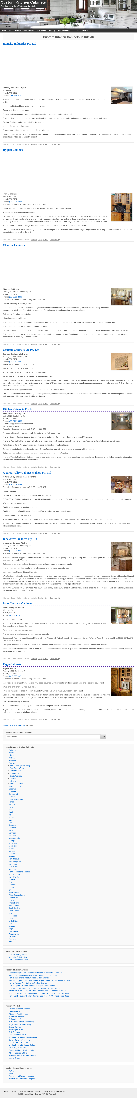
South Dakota (14, 911)
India (10, 815)
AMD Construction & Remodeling (21, 1022)
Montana (12, 851)
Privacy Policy (48, 1091)
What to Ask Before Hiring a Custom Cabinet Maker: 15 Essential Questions (37, 991)
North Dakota (14, 877)
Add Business (64, 30)
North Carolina (14, 874)
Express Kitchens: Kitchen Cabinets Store (24, 1056)
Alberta (11, 755)
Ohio (10, 882)
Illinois (11, 812)
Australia (34, 144)
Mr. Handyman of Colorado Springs (22, 1045)
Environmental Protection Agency (21, 1076)
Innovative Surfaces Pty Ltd (20, 538)
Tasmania (13, 779)
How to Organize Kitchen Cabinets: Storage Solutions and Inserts (33, 986)
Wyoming (12, 939)
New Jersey (13, 864)
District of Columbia (16, 799)
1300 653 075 (15, 95)
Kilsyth (40, 144)
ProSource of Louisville (17, 1035)
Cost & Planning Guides (18, 955)
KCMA (11, 1071)
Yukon (11, 942)
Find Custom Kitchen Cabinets (21, 30)
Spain (11, 913)
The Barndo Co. (15, 1012)
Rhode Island (14, 903)
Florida (11, 802)
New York (12, 869)
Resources (41, 30)
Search (85, 30)
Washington (13, 931)
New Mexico (13, 867)
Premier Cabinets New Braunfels (21, 1050)
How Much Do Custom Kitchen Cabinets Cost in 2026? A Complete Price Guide (39, 996)
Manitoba (12, 833)
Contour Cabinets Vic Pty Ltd (21, 349)
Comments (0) (55, 144)
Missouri (12, 849)
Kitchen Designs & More (18, 1053)
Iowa (10, 820)
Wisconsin (13, 937)
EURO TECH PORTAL (17, 1017)
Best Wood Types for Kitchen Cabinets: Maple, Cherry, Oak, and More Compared (39, 980)
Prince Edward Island (17, 895)
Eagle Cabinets (12, 664)
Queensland (14, 773)
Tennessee (13, 916)
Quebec (12, 900)
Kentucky (12, 825)
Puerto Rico (13, 898)
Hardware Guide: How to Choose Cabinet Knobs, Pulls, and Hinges (34, 988)
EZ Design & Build (16, 1030)
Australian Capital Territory (20, 766)
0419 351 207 (15, 615)
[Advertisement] (68, 66)
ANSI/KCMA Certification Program (22, 1079)
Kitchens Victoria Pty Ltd (18, 409)
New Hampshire (15, 861)
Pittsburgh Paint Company (19, 1014)
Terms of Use (60, 1091)
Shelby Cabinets (15, 1027)
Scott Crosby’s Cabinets (17, 603)
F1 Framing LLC (15, 1019)
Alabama (12, 750)
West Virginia (14, 934)
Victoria (45, 144)
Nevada (12, 856)
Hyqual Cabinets (13, 149)
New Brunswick (14, 859)
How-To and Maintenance (18, 960)
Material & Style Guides (18, 957)
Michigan (12, 841)
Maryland (12, 836)
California (12, 789)
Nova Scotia (13, 880)
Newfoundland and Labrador (19, 872)
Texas (11, 918)
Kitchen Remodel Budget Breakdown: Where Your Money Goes (33, 975)
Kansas (11, 823)
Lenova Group (14, 1058)
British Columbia (15, 786)
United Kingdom (15, 921)
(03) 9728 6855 (15, 202)
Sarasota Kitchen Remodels (19, 1009)
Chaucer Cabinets (14, 245)
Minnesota (13, 843)
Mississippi (13, 846)
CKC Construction (15, 1032)
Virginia (11, 929)
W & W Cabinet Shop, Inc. (19, 1043)
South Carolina (14, 908)
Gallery (52, 30)
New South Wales (17, 768)
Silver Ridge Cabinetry (17, 1048)
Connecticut (13, 794)
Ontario (11, 887)
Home (4, 30)
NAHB (11, 1073)
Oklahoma (13, 885)
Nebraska (12, 854)
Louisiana (12, 828)
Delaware (12, 797)
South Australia (16, 776)
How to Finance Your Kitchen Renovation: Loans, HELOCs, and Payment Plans (39, 993)
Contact (76, 30)
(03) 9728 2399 (15, 297)
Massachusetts (14, 838)
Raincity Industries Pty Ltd (19, 43)
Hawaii (11, 807)
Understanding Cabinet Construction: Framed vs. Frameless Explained (35, 973)
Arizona (12, 758)
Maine (11, 830)
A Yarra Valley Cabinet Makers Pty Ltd (27, 472)
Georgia (12, 804)
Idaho (11, 810)
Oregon (11, 890)
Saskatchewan (14, 905)
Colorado (12, 792)
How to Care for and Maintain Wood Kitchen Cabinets (29, 978)
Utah (10, 924)
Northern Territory (16, 771)
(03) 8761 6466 (15, 421)
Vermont (12, 926)
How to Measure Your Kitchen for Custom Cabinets (28, 983)
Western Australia (17, 784)
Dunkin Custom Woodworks (19, 1040)
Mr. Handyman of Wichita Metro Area (23, 1037)
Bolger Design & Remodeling (20, 1024)
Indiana (11, 817)
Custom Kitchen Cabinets (23, 2)
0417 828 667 (15, 676)
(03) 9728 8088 (15, 484)
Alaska (11, 753)
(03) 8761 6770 (15, 362)
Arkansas (12, 760)
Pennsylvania (14, 893)
